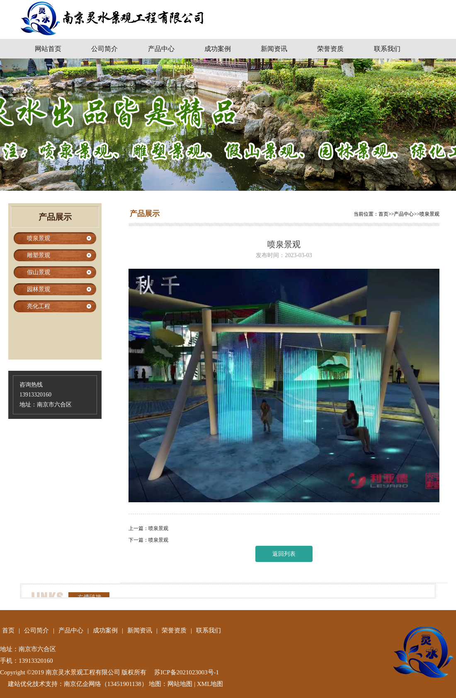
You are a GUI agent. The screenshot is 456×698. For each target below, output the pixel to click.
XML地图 (210, 684)
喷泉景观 (429, 214)
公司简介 (104, 48)
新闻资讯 (274, 48)
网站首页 (48, 48)
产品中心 (161, 48)
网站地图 (179, 684)
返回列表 (284, 554)
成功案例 (217, 48)
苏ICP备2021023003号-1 (186, 672)
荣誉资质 (330, 48)
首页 (383, 214)
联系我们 (387, 48)
